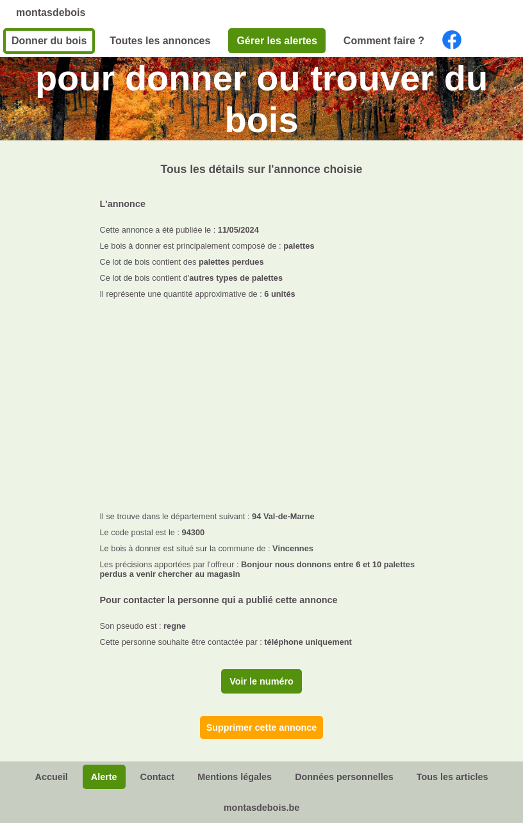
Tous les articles (452, 777)
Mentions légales (234, 777)
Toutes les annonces (160, 40)
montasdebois (50, 12)
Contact (157, 777)
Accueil (51, 777)
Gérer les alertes (277, 40)
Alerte (104, 777)
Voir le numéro (261, 681)
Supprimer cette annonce (261, 727)
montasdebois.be (261, 807)
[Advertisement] (262, 401)
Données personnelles (344, 777)
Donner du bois (49, 40)
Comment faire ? (384, 40)
